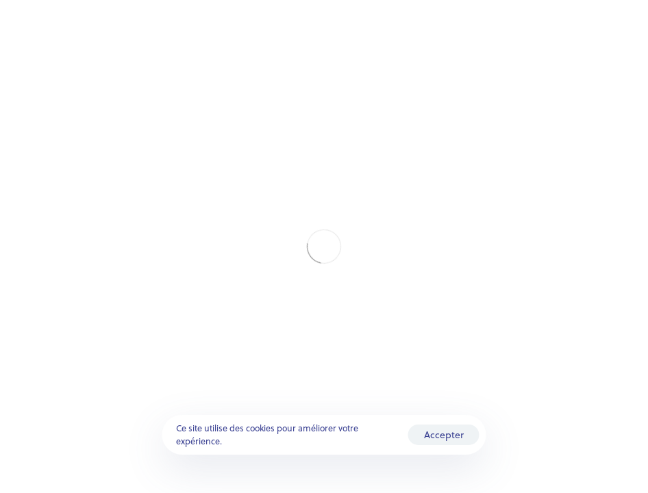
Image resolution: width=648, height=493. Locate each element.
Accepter (444, 434)
